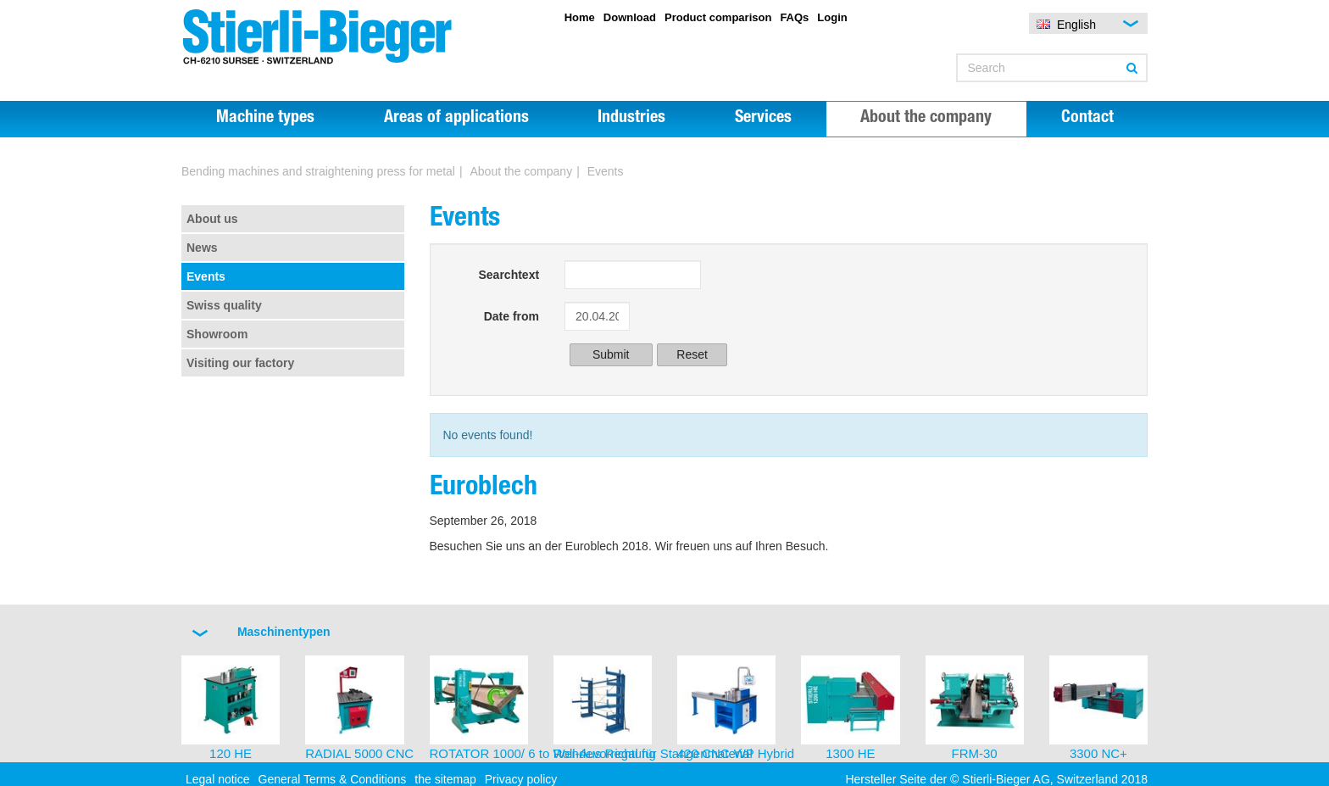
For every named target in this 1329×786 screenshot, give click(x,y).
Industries (631, 118)
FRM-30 (975, 753)
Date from (511, 316)
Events (205, 276)
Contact (1087, 118)
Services (763, 118)
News (202, 247)
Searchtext (508, 275)
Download (629, 17)
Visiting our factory (240, 363)
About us (212, 219)
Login (832, 17)
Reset (692, 354)
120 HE (230, 753)
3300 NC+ (1098, 753)
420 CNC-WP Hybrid (735, 753)
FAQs (794, 17)
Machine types (265, 118)
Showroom (216, 334)
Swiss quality (224, 305)
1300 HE (850, 753)
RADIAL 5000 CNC (359, 753)
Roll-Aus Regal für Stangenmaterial (653, 753)
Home (579, 17)
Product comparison (717, 17)
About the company (926, 118)
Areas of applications (456, 118)
